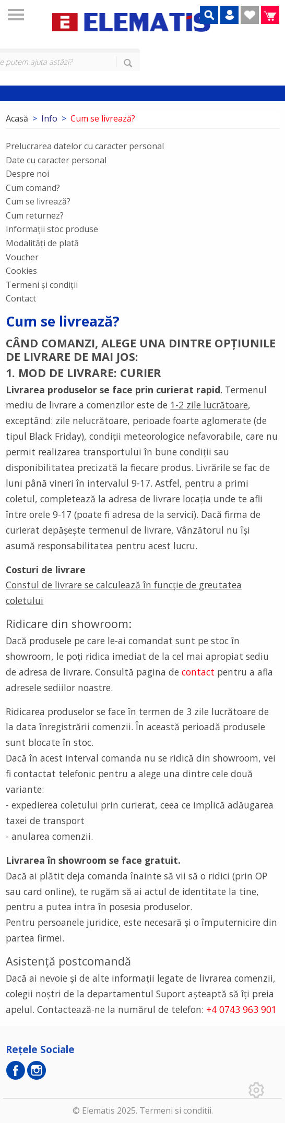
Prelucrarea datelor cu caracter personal (85, 146)
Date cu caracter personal (56, 160)
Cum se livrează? (38, 201)
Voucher (22, 257)
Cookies (21, 270)
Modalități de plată (42, 243)
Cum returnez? (35, 215)
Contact (21, 298)
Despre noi (27, 173)
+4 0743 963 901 (241, 1009)
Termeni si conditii (175, 1110)
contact (198, 672)
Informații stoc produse (52, 229)
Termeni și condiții (42, 285)
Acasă (17, 118)
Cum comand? (33, 188)
